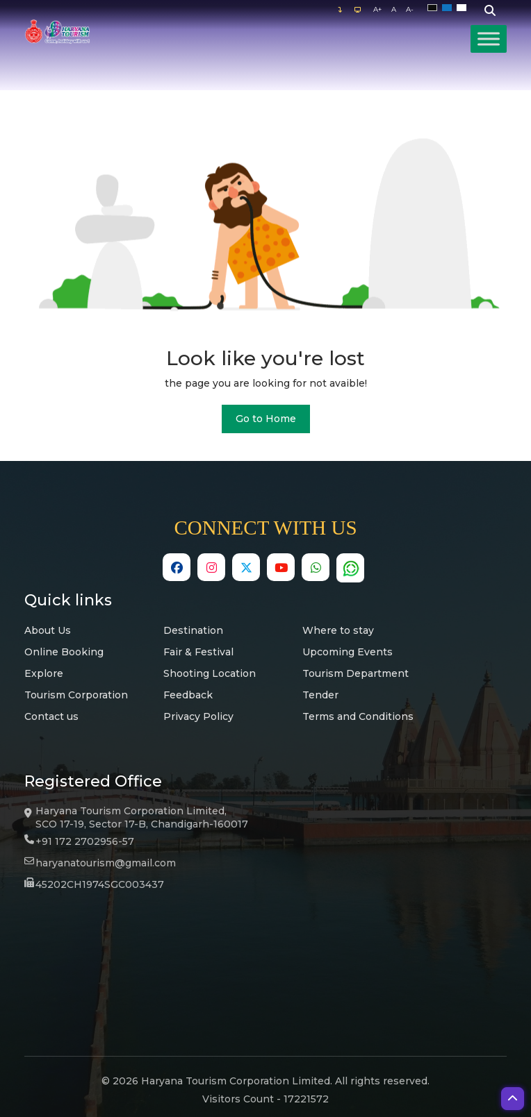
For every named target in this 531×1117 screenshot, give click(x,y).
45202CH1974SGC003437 (99, 884)
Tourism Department (355, 673)
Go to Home (266, 418)
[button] (512, 1098)
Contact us (51, 716)
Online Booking (64, 652)
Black (434, 8)
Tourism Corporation (76, 695)
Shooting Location (209, 673)
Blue (449, 8)
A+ (377, 9)
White (463, 8)
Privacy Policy (198, 716)
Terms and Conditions (358, 716)
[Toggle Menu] (488, 38)
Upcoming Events (347, 652)
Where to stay (338, 630)
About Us (47, 630)
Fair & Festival (198, 652)
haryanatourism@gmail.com (105, 863)
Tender (320, 695)
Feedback (188, 695)
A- (410, 9)
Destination (193, 630)
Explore (43, 673)
